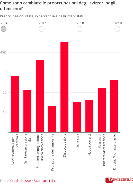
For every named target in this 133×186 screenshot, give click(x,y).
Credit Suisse (20, 180)
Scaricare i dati (45, 180)
